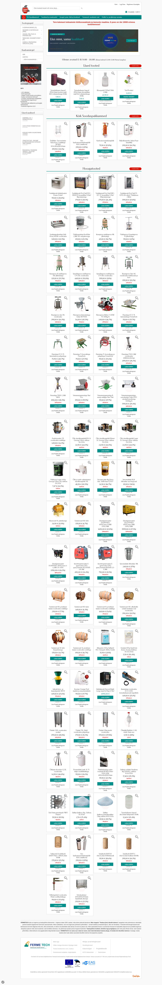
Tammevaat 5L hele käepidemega (58, 649)
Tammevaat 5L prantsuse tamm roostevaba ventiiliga (81, 649)
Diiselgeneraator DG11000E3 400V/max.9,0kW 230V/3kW (105, 523)
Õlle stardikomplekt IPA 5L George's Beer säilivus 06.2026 (81, 440)
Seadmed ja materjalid (49, 17)
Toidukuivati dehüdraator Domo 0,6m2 (58, 194)
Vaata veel (135, 66)
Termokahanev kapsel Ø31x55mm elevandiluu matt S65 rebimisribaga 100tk (82, 93)
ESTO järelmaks (25, 94)
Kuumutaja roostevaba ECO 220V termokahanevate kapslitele (128, 691)
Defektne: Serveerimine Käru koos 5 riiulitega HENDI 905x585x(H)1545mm (58, 143)
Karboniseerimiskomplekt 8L (105, 142)
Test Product (129, 90)
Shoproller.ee (136, 976)
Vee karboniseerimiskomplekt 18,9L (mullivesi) (81, 142)
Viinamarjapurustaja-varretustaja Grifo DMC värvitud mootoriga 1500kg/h (129, 398)
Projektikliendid (101, 949)
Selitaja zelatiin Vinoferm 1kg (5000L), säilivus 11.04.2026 (129, 771)
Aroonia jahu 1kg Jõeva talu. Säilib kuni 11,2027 (105, 480)
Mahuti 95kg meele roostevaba (105, 731)
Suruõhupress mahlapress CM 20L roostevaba (82, 275)
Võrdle (58, 107)
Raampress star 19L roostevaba (58, 316)
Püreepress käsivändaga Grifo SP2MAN (81, 316)
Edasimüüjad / (89, 949)
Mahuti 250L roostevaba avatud (58, 731)
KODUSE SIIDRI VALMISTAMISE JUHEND (32, 134)
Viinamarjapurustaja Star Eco (81, 396)
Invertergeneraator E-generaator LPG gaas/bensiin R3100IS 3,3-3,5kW (105, 566)
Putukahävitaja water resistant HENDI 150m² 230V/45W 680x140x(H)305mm (105, 772)
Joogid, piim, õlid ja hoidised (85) (29, 34)
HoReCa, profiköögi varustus (112, 17)
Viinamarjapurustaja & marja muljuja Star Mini (105, 396)
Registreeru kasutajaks (133, 4)
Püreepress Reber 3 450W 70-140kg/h (105, 316)
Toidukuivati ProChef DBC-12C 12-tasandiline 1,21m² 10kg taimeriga (105, 195)
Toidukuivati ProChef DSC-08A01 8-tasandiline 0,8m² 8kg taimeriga (81, 195)
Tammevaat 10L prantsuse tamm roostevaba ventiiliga (58, 608)
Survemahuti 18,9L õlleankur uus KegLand (129, 480)
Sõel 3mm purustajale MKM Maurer (58, 813)
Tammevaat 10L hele (82, 521)
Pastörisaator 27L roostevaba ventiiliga (58, 439)
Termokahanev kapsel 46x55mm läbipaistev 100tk (129, 813)
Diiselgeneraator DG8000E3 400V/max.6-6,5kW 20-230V (58, 565)
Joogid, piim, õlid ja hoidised (70, 17)
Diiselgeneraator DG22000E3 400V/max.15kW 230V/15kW (129, 523)
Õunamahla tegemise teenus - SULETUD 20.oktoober (32, 152)
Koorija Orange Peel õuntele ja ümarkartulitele (82, 690)
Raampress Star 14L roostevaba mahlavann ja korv (129, 275)
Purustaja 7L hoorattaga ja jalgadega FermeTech (105, 355)
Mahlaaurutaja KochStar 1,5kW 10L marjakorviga (81, 235)
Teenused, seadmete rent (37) (31, 38)
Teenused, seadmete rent (90, 17)
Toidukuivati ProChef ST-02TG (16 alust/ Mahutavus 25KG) (129, 195)
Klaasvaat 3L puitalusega (58, 521)
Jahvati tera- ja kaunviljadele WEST (58, 690)
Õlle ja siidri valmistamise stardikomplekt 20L (82, 480)
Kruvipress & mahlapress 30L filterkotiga (58, 275)
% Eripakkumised (33, 17)
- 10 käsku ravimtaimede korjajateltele (31, 98)
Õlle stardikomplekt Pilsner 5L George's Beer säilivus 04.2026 (105, 440)
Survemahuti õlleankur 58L (129, 564)
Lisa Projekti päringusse (58, 105)
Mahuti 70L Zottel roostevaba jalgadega (81, 731)
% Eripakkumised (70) (30, 27)
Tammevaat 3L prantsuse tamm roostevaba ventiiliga (105, 608)
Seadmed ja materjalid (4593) (30, 30)
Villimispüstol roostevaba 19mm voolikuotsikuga (58, 896)
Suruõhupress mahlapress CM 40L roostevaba (105, 275)
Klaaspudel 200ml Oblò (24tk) (105, 91)
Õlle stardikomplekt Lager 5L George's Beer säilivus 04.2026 (129, 440)
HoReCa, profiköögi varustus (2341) (29, 42)
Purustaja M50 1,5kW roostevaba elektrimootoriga (129, 356)
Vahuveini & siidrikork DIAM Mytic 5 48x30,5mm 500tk (58, 856)
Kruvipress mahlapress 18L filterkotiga (105, 235)
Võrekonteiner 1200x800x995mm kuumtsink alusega (81, 897)
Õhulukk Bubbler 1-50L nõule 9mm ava (129, 731)
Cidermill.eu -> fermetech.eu (32, 119)
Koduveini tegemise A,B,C (28, 106)
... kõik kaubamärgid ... (30, 59)
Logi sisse (122, 4)
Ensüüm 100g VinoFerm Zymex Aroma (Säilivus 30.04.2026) (129, 650)
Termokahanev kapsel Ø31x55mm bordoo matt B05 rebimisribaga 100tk (58, 92)
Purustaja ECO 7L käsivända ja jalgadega (58, 355)
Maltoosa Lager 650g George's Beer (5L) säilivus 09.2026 (58, 481)
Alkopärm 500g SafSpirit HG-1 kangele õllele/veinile (105, 649)
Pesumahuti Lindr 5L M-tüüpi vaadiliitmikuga (81, 770)
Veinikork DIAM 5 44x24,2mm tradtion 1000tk (128, 855)
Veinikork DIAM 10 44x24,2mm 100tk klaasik (105, 855)
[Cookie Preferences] (3, 982)
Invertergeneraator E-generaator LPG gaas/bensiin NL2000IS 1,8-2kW (81, 566)
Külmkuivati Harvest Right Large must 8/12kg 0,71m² (105, 690)
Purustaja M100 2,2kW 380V (58, 396)
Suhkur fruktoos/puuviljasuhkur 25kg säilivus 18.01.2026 (105, 814)
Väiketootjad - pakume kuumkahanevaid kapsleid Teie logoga (32, 142)
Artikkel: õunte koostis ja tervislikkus (31, 95)
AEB (24, 54)
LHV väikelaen (25, 92)
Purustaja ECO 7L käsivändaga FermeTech (129, 316)
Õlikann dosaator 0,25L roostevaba (58, 770)
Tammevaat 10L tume (81, 607)
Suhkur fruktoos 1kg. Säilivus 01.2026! (81, 813)
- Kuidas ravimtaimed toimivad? (29, 97)
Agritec (25, 57)
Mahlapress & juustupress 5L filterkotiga (129, 235)
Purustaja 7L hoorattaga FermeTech (81, 355)
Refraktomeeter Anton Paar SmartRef (128, 142)
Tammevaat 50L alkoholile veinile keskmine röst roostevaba (129, 609)
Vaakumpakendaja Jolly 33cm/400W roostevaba (58, 235)
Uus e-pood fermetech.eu (32, 126)
